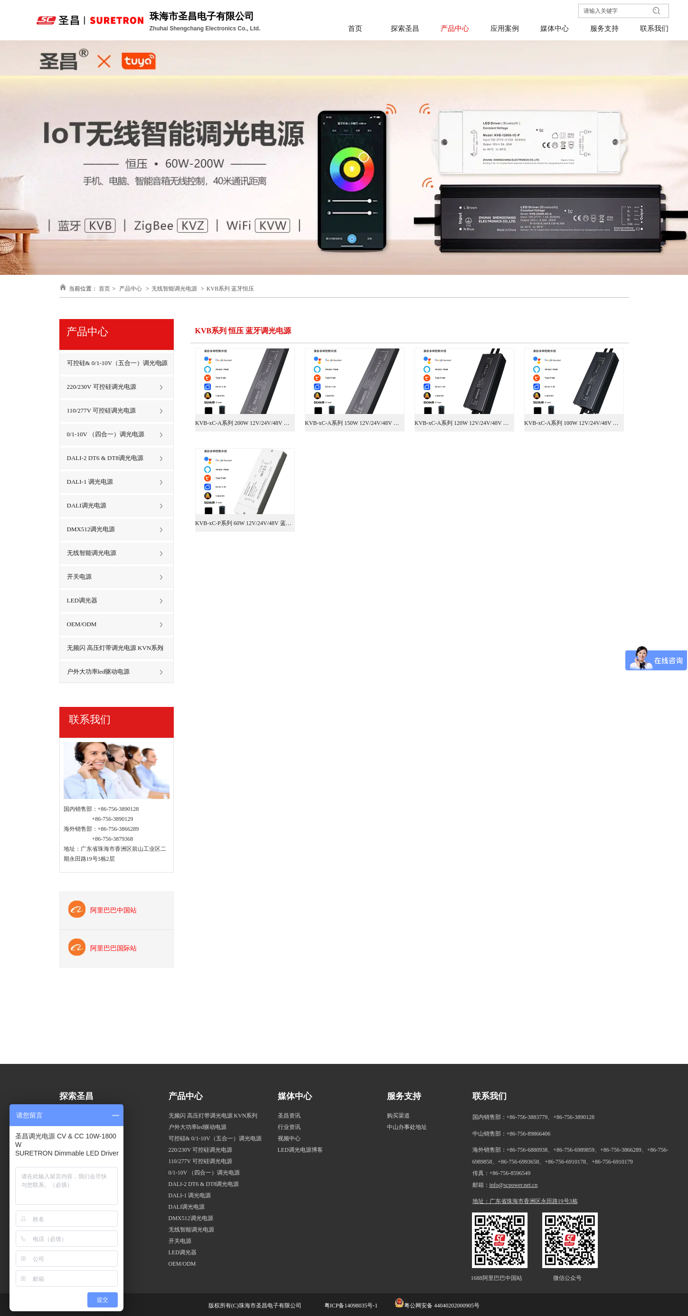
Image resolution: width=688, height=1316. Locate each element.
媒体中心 (295, 1096)
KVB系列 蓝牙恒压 (230, 288)
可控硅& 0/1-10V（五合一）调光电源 (215, 1138)
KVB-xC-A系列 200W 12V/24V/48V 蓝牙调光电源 (245, 423)
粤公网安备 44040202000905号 (442, 1305)
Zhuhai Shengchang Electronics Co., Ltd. (206, 28)
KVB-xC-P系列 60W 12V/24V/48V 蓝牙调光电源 (245, 523)
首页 (104, 288)
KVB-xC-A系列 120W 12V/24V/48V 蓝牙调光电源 (464, 423)
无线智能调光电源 (174, 288)
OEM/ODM (182, 1263)
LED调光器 (183, 1252)
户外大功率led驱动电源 (198, 1127)
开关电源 (180, 1241)
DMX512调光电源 (191, 1218)
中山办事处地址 (407, 1127)
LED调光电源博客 (300, 1150)
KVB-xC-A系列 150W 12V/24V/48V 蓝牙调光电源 (355, 423)
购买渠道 (398, 1115)
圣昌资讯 (289, 1115)
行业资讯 (289, 1127)
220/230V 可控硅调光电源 (201, 1150)
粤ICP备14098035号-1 (350, 1305)
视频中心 (289, 1138)
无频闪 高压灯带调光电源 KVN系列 (213, 1115)
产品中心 (130, 288)
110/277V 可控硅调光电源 (200, 1161)
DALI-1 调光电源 (190, 1195)
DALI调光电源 (187, 1206)
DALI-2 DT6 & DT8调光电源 (204, 1184)
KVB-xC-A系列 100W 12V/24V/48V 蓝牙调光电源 (574, 423)
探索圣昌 (76, 1096)
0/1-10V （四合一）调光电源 (204, 1172)
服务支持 (404, 1096)
